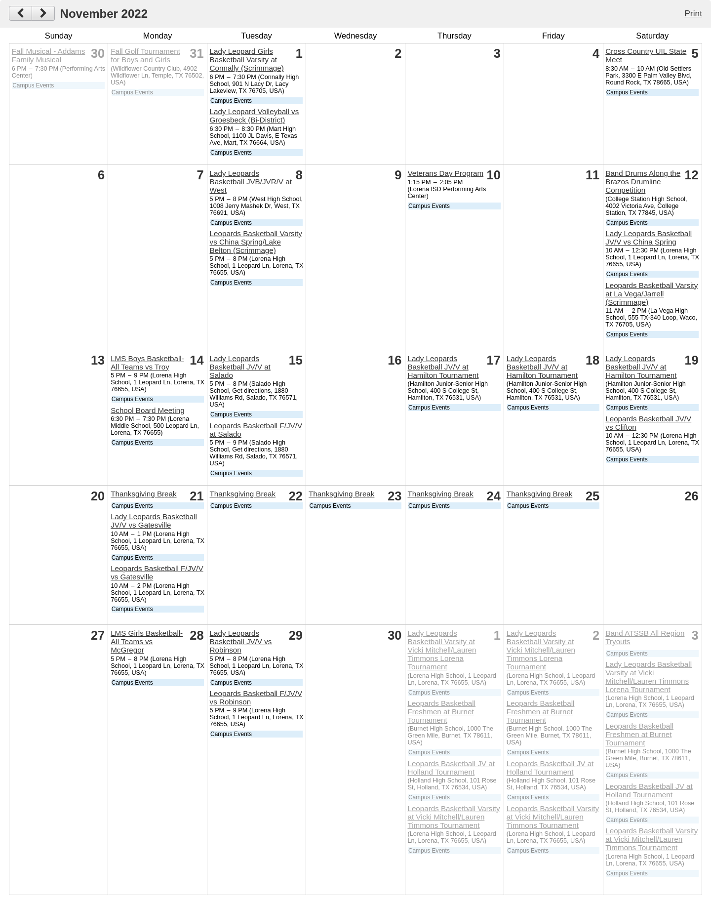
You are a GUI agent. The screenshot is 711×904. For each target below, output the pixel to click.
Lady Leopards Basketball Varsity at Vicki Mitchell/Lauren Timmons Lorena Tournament (441, 650)
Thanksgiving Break (143, 494)
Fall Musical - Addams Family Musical (48, 55)
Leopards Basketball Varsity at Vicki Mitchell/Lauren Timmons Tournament (453, 816)
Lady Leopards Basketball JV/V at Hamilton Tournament (442, 366)
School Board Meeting (147, 410)
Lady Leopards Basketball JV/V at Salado (240, 366)
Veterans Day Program (445, 173)
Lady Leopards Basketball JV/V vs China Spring (648, 237)
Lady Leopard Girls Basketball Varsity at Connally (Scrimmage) (247, 59)
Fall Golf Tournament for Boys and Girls (145, 55)
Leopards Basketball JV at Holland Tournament (450, 767)
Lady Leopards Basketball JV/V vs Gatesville (154, 520)
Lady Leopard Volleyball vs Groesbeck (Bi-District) (254, 115)
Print (693, 13)
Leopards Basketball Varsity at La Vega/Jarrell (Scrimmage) (651, 293)
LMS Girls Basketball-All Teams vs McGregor (147, 641)
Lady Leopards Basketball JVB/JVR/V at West (251, 181)
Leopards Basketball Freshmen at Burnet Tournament (441, 711)
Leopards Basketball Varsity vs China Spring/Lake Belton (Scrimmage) (256, 241)
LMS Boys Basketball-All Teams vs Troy (147, 362)
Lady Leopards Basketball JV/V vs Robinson (241, 641)
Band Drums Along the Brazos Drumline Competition (642, 181)
